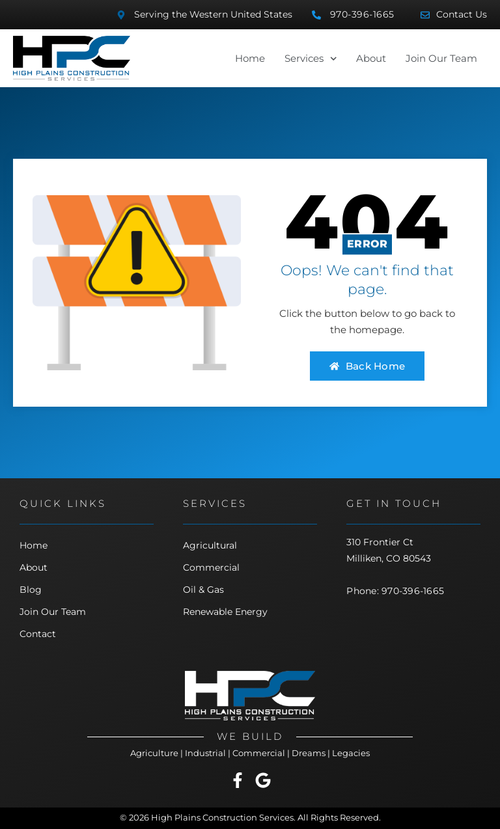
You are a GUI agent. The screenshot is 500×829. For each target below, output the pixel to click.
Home (250, 58)
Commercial (211, 567)
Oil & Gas (203, 589)
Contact (38, 634)
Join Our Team (441, 58)
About (371, 58)
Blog (31, 589)
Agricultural (210, 545)
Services (311, 58)
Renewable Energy (225, 611)
